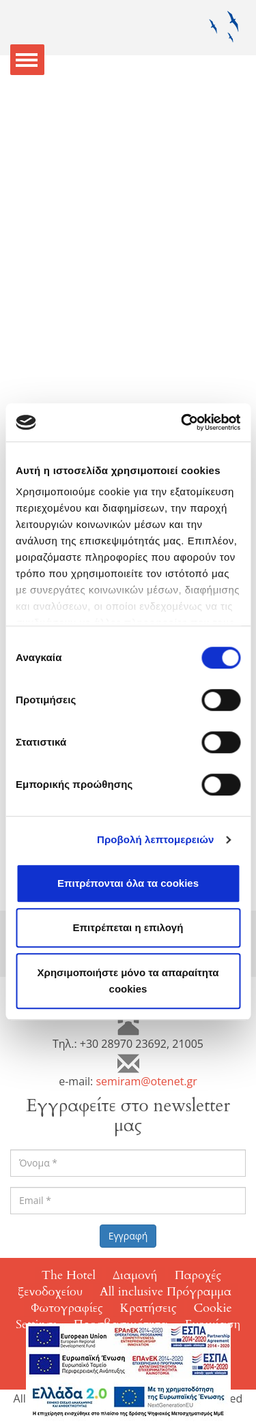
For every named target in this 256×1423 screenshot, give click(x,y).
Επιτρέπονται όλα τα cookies (128, 883)
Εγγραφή (128, 1235)
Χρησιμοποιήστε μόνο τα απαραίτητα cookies (128, 981)
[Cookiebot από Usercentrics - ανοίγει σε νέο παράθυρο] (182, 422)
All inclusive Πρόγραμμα (165, 1291)
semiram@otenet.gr (146, 1081)
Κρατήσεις (148, 1308)
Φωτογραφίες (66, 1308)
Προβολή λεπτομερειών (155, 839)
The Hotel (69, 1275)
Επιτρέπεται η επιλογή (128, 927)
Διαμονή (135, 1275)
